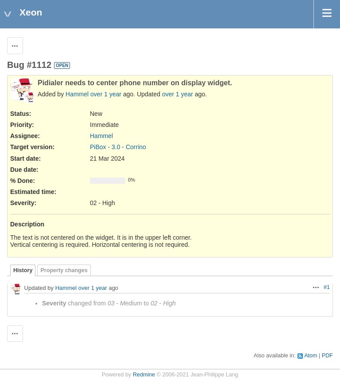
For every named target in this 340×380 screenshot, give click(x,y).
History (22, 270)
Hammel (77, 94)
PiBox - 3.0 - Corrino (118, 146)
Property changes (63, 270)
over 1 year (105, 94)
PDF (327, 355)
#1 (327, 287)
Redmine (144, 375)
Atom (310, 355)
